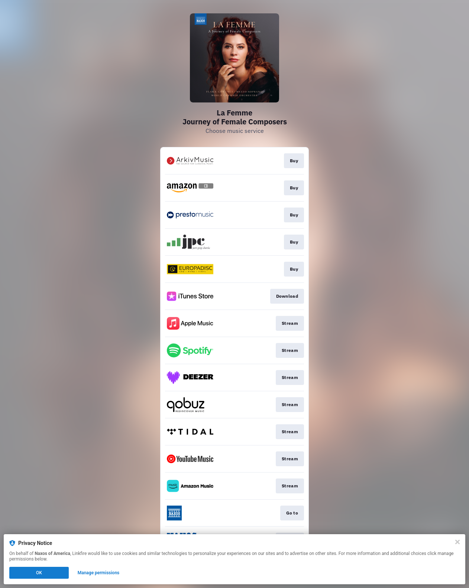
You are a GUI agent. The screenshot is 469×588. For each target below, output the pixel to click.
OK (39, 572)
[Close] (457, 542)
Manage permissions (99, 572)
